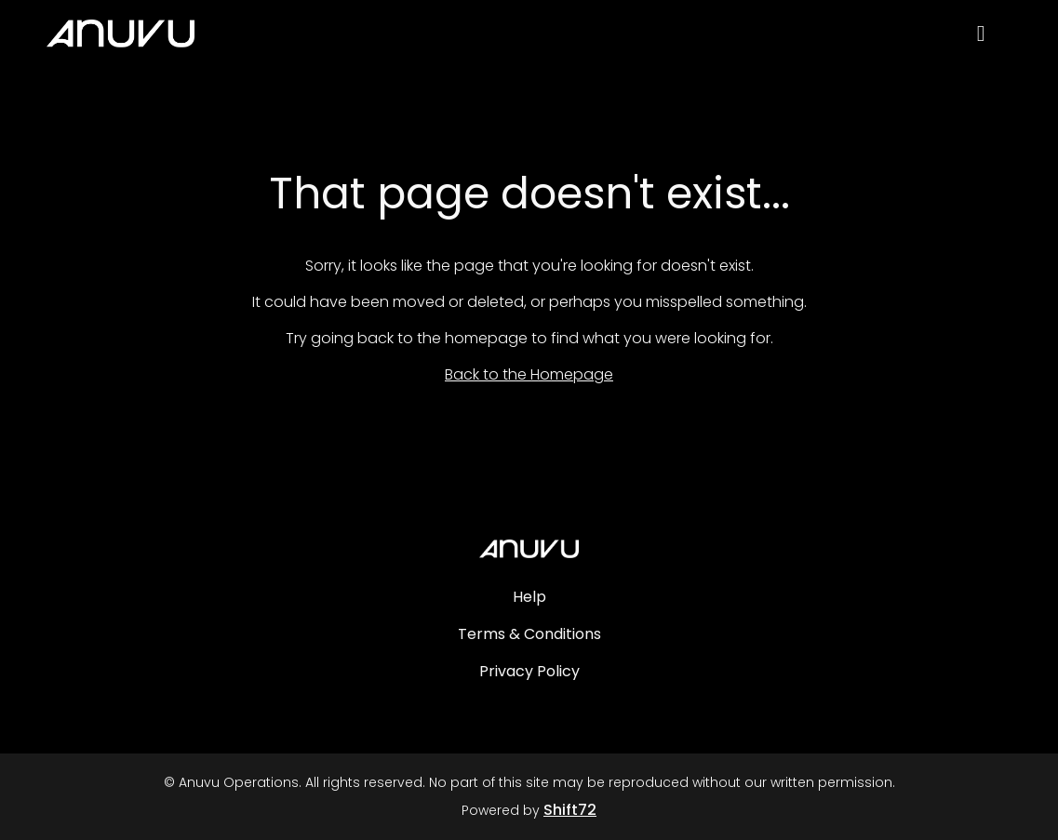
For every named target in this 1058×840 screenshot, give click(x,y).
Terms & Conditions (529, 634)
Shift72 (569, 809)
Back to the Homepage (529, 374)
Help (529, 596)
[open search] (994, 39)
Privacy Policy (529, 671)
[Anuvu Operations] (528, 549)
